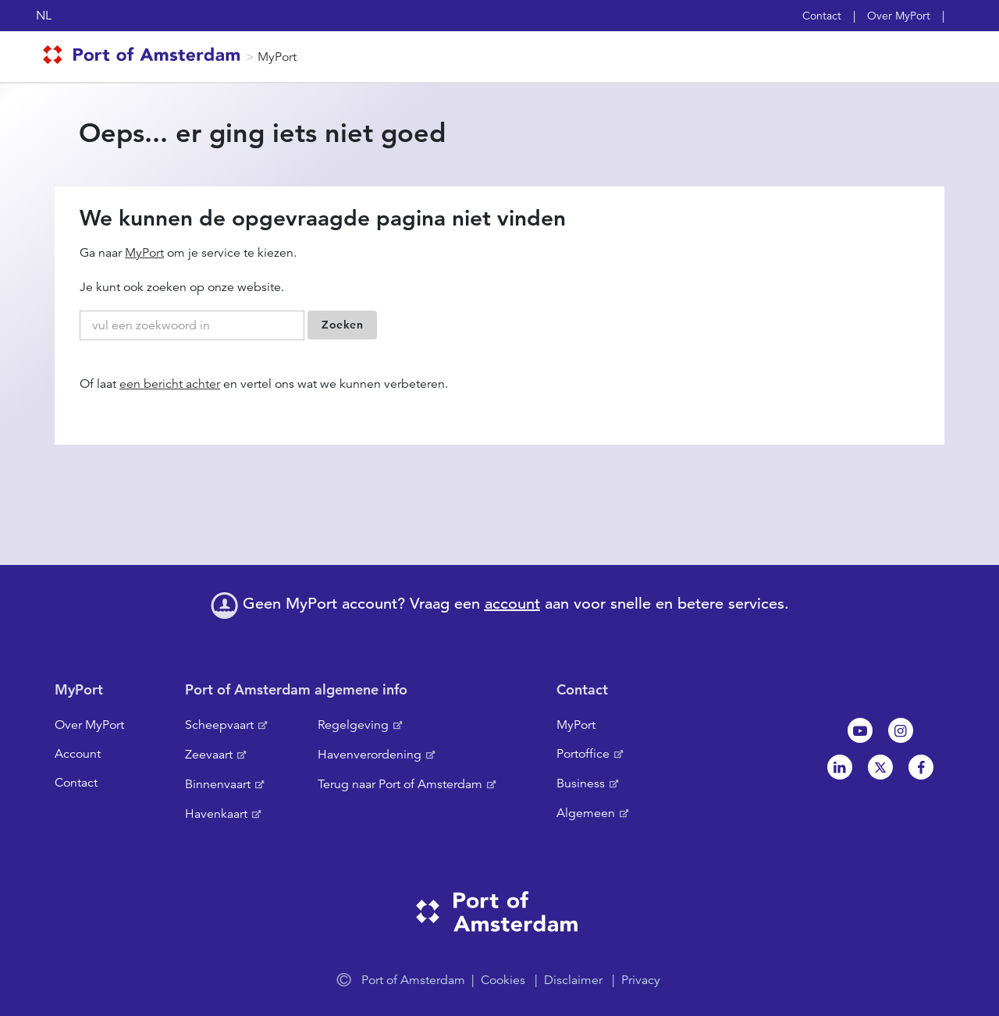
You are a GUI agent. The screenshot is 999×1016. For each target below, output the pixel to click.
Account (78, 754)
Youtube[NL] (860, 730)
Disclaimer (573, 980)
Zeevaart (209, 754)
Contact (821, 15)
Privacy (640, 980)
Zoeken (342, 325)
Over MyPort (898, 15)
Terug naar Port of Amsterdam (400, 784)
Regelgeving (353, 725)
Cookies (503, 980)
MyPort (277, 57)
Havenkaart (216, 814)
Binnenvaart (218, 784)
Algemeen (585, 813)
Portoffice (583, 754)
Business (580, 783)
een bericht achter (169, 384)
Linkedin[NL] (839, 767)
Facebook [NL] (920, 767)
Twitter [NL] (880, 767)
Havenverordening (369, 754)
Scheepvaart (219, 725)
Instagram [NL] (900, 730)
